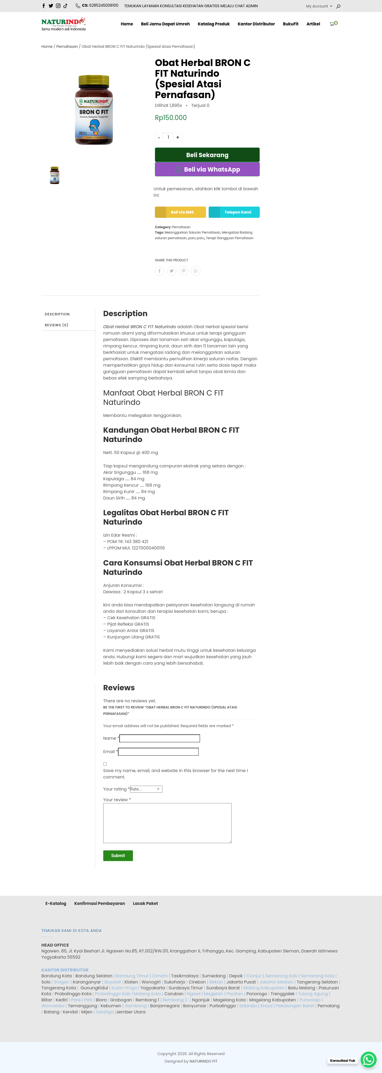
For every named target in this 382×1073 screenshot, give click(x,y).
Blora (101, 1000)
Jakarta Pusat (241, 982)
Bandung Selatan (93, 976)
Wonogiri (151, 982)
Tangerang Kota (58, 988)
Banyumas (194, 1006)
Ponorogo (256, 994)
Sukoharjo (174, 982)
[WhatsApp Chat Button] (369, 1060)
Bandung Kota (56, 976)
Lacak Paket (145, 903)
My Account (317, 6)
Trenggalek (283, 994)
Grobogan (121, 1000)
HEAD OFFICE (55, 945)
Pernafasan (67, 46)
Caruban (173, 994)
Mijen (87, 1012)
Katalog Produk (214, 24)
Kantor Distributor (256, 24)
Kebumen (111, 1006)
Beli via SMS (175, 212)
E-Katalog (55, 903)
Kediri (61, 1000)
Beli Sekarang (207, 155)
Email (110, 752)
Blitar (46, 1000)
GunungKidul (94, 988)
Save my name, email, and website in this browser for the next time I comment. (175, 774)
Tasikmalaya (184, 976)
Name (111, 738)
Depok (236, 976)
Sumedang (214, 976)
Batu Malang (301, 988)
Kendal (70, 1012)
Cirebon (197, 982)
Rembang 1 (147, 1000)
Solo (46, 982)
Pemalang (328, 1006)
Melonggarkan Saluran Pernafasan (192, 232)
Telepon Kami (231, 212)
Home (127, 24)
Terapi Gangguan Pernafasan (230, 238)
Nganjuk (201, 1000)
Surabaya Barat (223, 988)
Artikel (313, 24)
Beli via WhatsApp (207, 169)
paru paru (196, 238)
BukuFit (291, 24)
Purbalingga (223, 1006)
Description (57, 314)
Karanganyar (87, 982)
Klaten (131, 982)
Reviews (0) (56, 325)
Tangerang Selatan (317, 982)
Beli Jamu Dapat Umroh (165, 24)
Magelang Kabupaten (272, 1000)
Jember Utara (131, 1012)
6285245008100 (104, 5)
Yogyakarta (153, 988)
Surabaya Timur (186, 988)
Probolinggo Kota (73, 994)
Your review (117, 800)
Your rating (116, 789)
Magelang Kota (229, 1000)
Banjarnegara (164, 1006)
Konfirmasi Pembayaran (99, 903)
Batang (51, 1012)
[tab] (68, 314)
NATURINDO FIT (203, 1061)
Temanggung (82, 1006)
